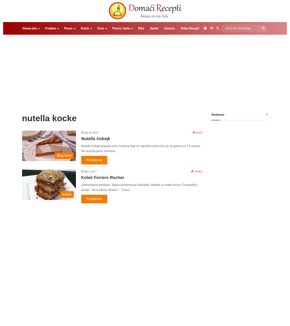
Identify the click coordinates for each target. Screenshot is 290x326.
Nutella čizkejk (95, 138)
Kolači (85, 28)
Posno (68, 28)
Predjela (50, 28)
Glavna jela (29, 28)
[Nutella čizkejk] (49, 146)
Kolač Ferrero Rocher (102, 177)
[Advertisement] (145, 70)
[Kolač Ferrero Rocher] (49, 185)
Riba (141, 28)
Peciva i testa (121, 28)
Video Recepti (190, 28)
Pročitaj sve (94, 160)
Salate (154, 28)
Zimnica (169, 28)
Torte (100, 28)
